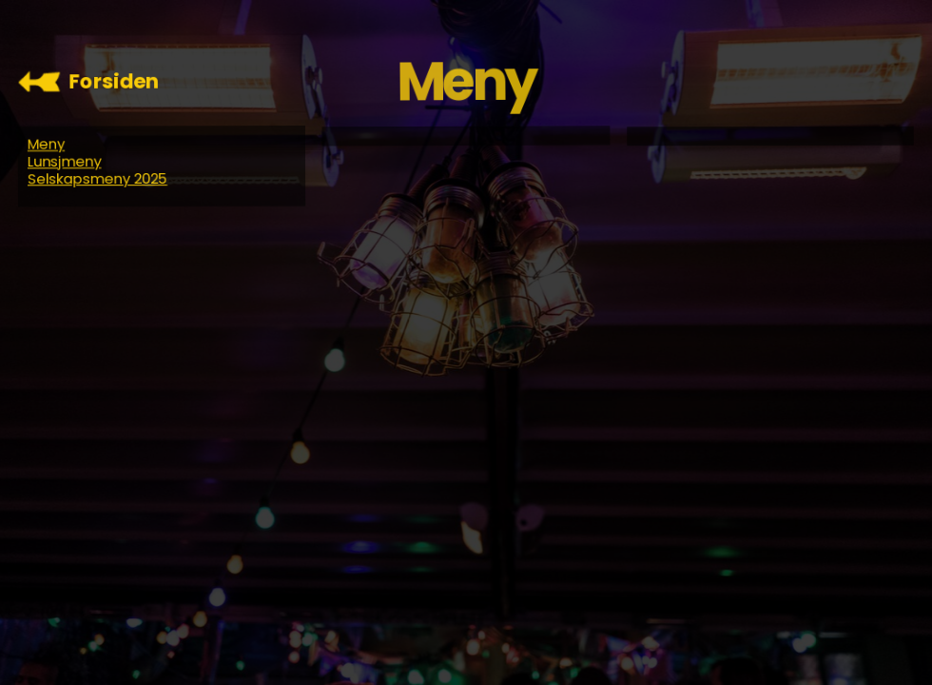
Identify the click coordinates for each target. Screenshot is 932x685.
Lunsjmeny (64, 161)
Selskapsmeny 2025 (97, 178)
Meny (45, 143)
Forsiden (114, 81)
